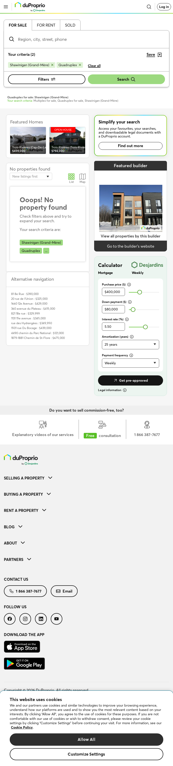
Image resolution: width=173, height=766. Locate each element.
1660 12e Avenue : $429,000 (29, 303)
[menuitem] (86, 478)
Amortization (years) (117, 336)
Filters (46, 79)
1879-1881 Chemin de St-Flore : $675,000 (38, 338)
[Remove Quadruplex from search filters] (70, 65)
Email (64, 591)
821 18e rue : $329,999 (25, 313)
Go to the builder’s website (130, 246)
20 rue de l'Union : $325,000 (29, 299)
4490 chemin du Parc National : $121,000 (37, 333)
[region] (86, 728)
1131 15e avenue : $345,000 (28, 318)
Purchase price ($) (116, 284)
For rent (46, 25)
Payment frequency (117, 355)
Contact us (16, 579)
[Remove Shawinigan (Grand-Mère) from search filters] (31, 65)
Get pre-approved (130, 380)
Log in (164, 7)
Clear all (94, 66)
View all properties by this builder (130, 236)
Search (126, 79)
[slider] (139, 292)
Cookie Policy (22, 727)
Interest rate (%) (115, 319)
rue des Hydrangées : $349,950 (31, 323)
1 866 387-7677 (25, 591)
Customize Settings (86, 754)
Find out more (130, 145)
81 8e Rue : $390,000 (25, 294)
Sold (70, 25)
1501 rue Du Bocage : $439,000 (31, 328)
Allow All (86, 739)
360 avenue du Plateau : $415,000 (33, 308)
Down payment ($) (117, 302)
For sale (18, 25)
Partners (17, 559)
